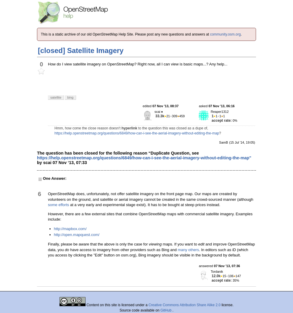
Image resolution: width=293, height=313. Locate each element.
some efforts (58, 205)
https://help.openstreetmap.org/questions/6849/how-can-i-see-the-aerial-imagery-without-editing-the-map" (144, 157)
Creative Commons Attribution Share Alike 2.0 (184, 305)
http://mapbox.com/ (70, 229)
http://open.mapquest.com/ (76, 234)
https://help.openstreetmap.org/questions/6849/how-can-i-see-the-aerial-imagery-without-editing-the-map (136, 133)
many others (188, 250)
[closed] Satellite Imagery (80, 50)
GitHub (166, 310)
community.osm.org (225, 34)
